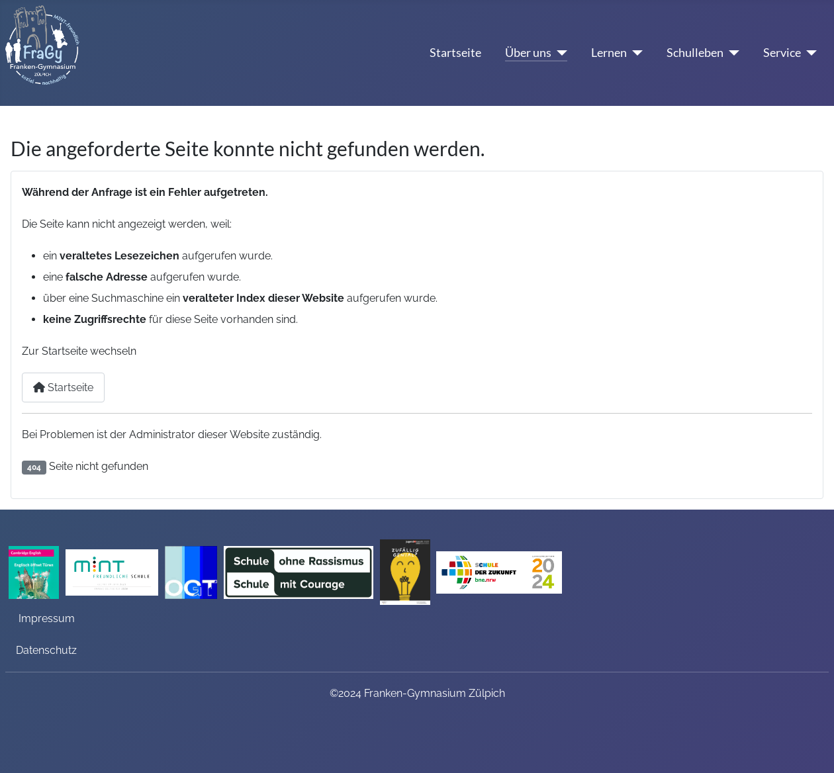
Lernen (609, 53)
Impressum (47, 618)
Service (782, 53)
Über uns (528, 53)
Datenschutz (46, 650)
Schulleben (695, 53)
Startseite (455, 53)
